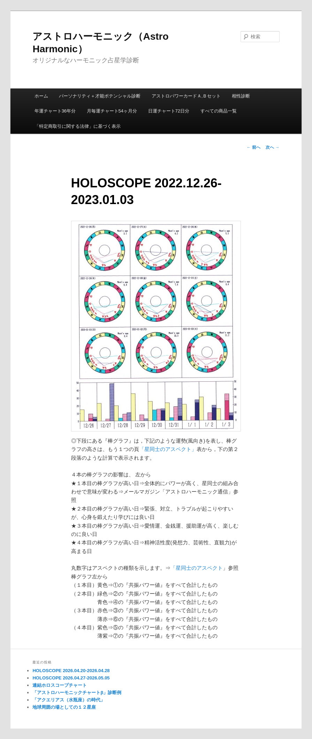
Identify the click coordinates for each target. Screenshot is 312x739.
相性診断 (241, 96)
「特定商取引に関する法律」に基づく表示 (78, 126)
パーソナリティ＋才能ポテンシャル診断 (99, 96)
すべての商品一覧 (218, 111)
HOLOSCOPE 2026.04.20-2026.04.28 (70, 670)
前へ (253, 147)
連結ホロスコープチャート (59, 685)
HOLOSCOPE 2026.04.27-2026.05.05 (70, 677)
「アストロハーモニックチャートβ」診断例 (76, 692)
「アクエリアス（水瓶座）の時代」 (68, 699)
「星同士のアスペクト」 (168, 449)
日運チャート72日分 (168, 111)
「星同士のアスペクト (196, 568)
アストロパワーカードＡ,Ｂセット (186, 96)
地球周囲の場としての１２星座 (64, 707)
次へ (272, 147)
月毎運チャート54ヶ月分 (112, 111)
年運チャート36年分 (55, 111)
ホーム (41, 96)
